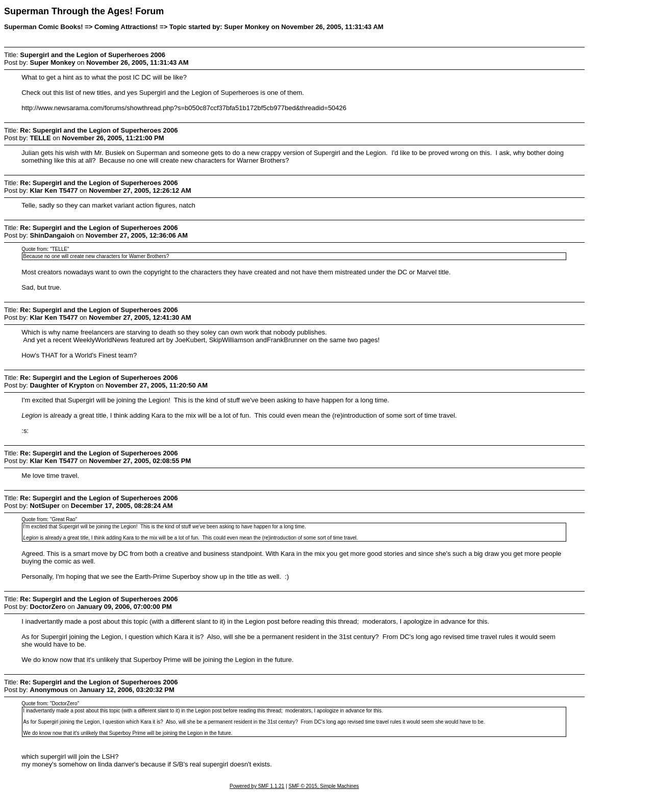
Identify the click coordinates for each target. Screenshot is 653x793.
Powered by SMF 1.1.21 (257, 786)
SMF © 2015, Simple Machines (324, 786)
